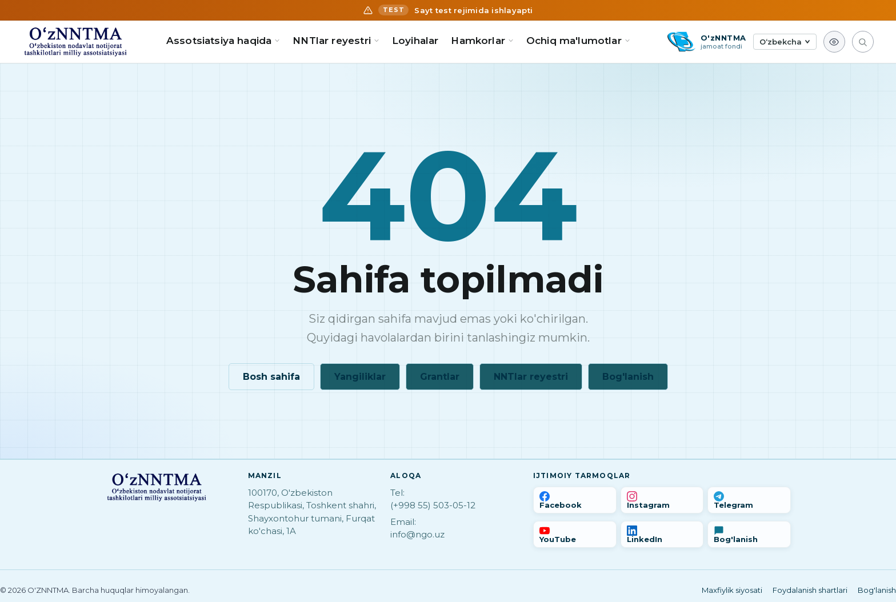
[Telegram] (749, 500)
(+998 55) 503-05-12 (432, 505)
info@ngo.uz (417, 534)
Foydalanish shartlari (810, 590)
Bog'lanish (628, 376)
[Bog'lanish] (749, 534)
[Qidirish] (863, 42)
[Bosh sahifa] (75, 41)
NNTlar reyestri (531, 376)
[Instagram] (662, 500)
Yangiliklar (360, 376)
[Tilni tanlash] (785, 42)
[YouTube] (575, 534)
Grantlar (439, 376)
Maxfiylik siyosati (732, 590)
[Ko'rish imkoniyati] (834, 42)
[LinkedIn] (662, 534)
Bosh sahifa (271, 376)
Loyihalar (415, 40)
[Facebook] (575, 500)
